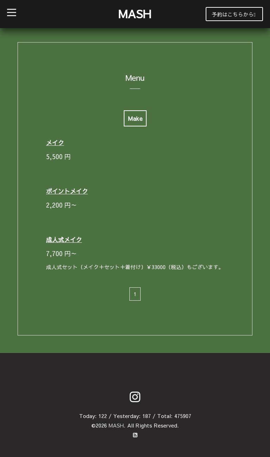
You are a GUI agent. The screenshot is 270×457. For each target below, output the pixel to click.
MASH (134, 13)
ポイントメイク (67, 191)
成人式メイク (64, 239)
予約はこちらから (234, 14)
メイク (55, 142)
